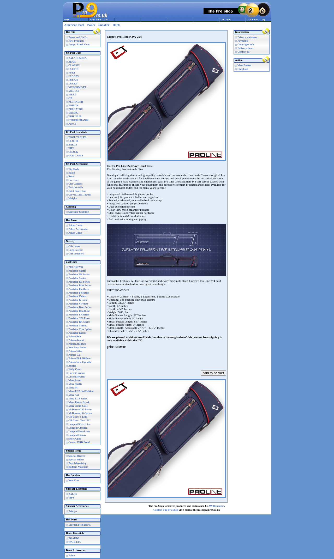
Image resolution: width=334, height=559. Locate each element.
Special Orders (76, 455)
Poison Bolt (74, 336)
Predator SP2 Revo (79, 318)
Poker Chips (75, 232)
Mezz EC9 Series (77, 398)
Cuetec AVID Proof (79, 442)
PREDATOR (75, 109)
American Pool (74, 25)
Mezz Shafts (75, 383)
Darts (116, 25)
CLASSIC (74, 65)
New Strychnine (77, 347)
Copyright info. (246, 44)
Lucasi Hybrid (76, 376)
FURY (71, 72)
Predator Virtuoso (78, 303)
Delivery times (245, 48)
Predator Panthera (78, 289)
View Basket (244, 65)
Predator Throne (77, 325)
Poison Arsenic (76, 340)
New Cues (74, 480)
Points (71, 555)
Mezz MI (73, 387)
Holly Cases (74, 369)
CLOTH (73, 140)
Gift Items (74, 246)
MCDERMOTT (77, 87)
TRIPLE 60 (74, 116)
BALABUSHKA (77, 58)
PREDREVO (75, 267)
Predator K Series (78, 300)
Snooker (104, 25)
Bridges (72, 511)
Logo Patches (75, 249)
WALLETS (74, 541)
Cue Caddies (75, 183)
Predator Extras (77, 332)
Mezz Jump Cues (77, 405)
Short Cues (74, 438)
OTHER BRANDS (78, 120)
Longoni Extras (77, 435)
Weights (72, 198)
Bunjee (72, 365)
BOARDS (73, 538)
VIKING (73, 112)
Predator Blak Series (80, 285)
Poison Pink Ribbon (79, 358)
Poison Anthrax (77, 343)
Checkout (242, 69)
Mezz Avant (74, 380)
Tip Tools (73, 169)
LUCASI (73, 79)
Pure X (72, 123)
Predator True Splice (80, 329)
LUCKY (73, 83)
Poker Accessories (78, 229)
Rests (71, 176)
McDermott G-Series (80, 409)
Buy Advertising (77, 463)
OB (70, 98)
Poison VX (74, 354)
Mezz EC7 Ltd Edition (80, 391)
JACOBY (73, 76)
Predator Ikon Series (80, 307)
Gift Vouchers (76, 253)
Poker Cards (75, 225)
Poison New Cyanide (79, 362)
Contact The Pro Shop (165, 509)
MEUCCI (73, 90)
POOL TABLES (77, 137)
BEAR (72, 61)
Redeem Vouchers (78, 466)
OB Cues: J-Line (77, 416)
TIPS (71, 148)
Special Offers (76, 459)
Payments (242, 40)
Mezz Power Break (79, 402)
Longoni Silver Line (79, 424)
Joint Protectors (77, 191)
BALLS (72, 144)
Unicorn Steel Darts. (79, 524)
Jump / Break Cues (79, 44)
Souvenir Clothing (78, 211)
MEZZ (72, 94)
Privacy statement (247, 37)
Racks (71, 172)
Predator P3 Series (78, 292)
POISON (73, 105)
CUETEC (73, 69)
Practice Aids (75, 187)
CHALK (73, 151)
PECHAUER (75, 101)
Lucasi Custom (76, 373)
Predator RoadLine (79, 310)
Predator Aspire (77, 278)
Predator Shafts (77, 270)
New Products (76, 40)
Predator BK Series (79, 321)
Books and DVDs (77, 37)
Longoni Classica (77, 427)
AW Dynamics (216, 506)
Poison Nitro (75, 351)
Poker (91, 25)
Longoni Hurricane (79, 431)
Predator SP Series (78, 314)
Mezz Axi (73, 394)
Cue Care (73, 180)
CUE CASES (75, 155)
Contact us (243, 51)
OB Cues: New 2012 (79, 420)
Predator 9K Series (79, 274)
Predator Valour (77, 296)
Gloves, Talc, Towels (79, 194)
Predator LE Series (79, 281)
